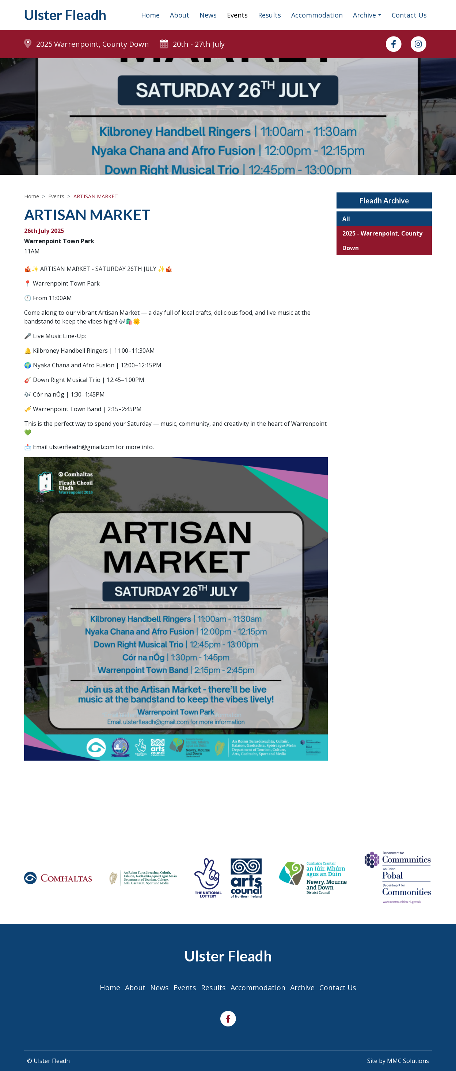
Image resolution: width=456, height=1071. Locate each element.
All (346, 220)
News (208, 15)
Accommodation (317, 15)
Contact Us (409, 15)
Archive (304, 987)
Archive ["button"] (364, 15)
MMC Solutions (408, 1061)
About (179, 15)
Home (150, 15)
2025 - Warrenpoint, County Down (382, 241)
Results (269, 15)
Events (237, 15)
